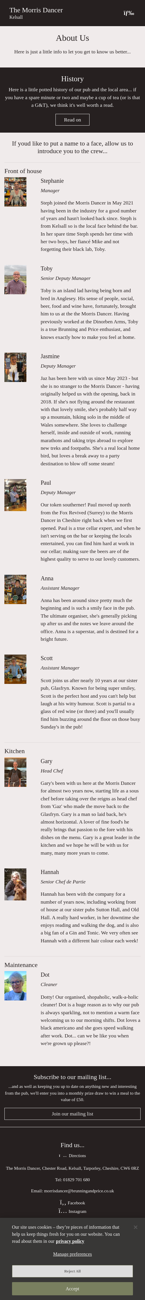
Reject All (72, 1271)
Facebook (72, 1202)
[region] (72, 1259)
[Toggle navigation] (129, 13)
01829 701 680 (76, 1179)
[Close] (135, 1227)
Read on (72, 120)
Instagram (73, 1211)
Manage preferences (72, 1254)
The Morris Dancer (36, 10)
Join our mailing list (72, 1114)
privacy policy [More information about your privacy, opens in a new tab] (70, 1241)
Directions (72, 1156)
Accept (72, 1288)
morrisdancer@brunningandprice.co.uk (79, 1190)
